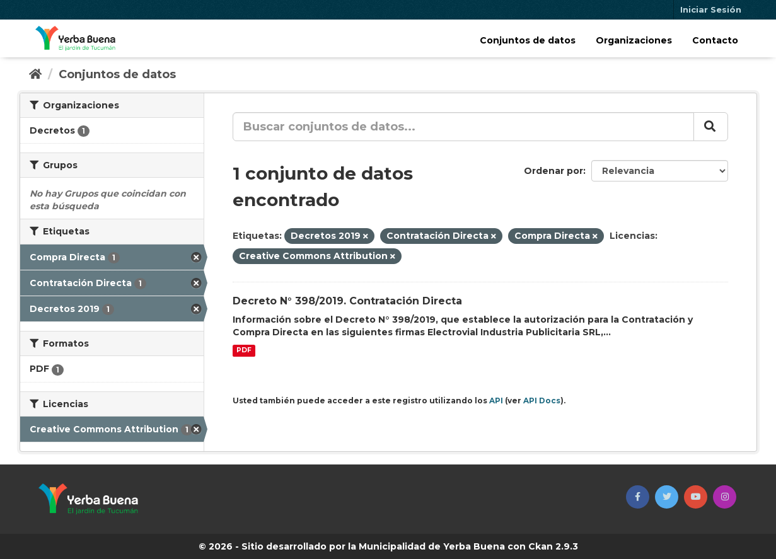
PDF (244, 351)
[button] (637, 497)
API (496, 400)
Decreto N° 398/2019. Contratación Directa (347, 301)
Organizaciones (634, 40)
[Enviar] (710, 126)
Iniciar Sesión (710, 9)
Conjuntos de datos (528, 40)
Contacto (715, 40)
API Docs (541, 400)
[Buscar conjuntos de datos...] (463, 126)
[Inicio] (35, 74)
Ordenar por (553, 170)
